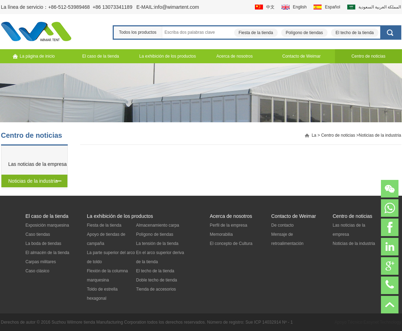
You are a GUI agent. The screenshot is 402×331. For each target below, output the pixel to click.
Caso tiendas (38, 234)
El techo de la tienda (355, 32)
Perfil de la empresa (229, 225)
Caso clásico (38, 270)
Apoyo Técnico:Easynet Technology (368, 322)
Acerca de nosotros (231, 216)
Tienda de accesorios (156, 289)
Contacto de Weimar (293, 216)
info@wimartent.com (176, 7)
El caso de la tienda (47, 216)
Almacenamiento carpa (157, 225)
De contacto (282, 225)
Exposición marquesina (47, 225)
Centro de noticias (338, 135)
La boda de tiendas (43, 243)
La (314, 135)
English (300, 7)
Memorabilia (221, 234)
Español (332, 7)
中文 (270, 7)
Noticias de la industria (33, 181)
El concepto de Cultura (231, 243)
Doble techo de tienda (156, 280)
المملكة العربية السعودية (379, 7)
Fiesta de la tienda (256, 32)
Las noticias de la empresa (37, 164)
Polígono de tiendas (304, 32)
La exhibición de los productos (120, 216)
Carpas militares (41, 261)
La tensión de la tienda (157, 243)
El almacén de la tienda (48, 252)
